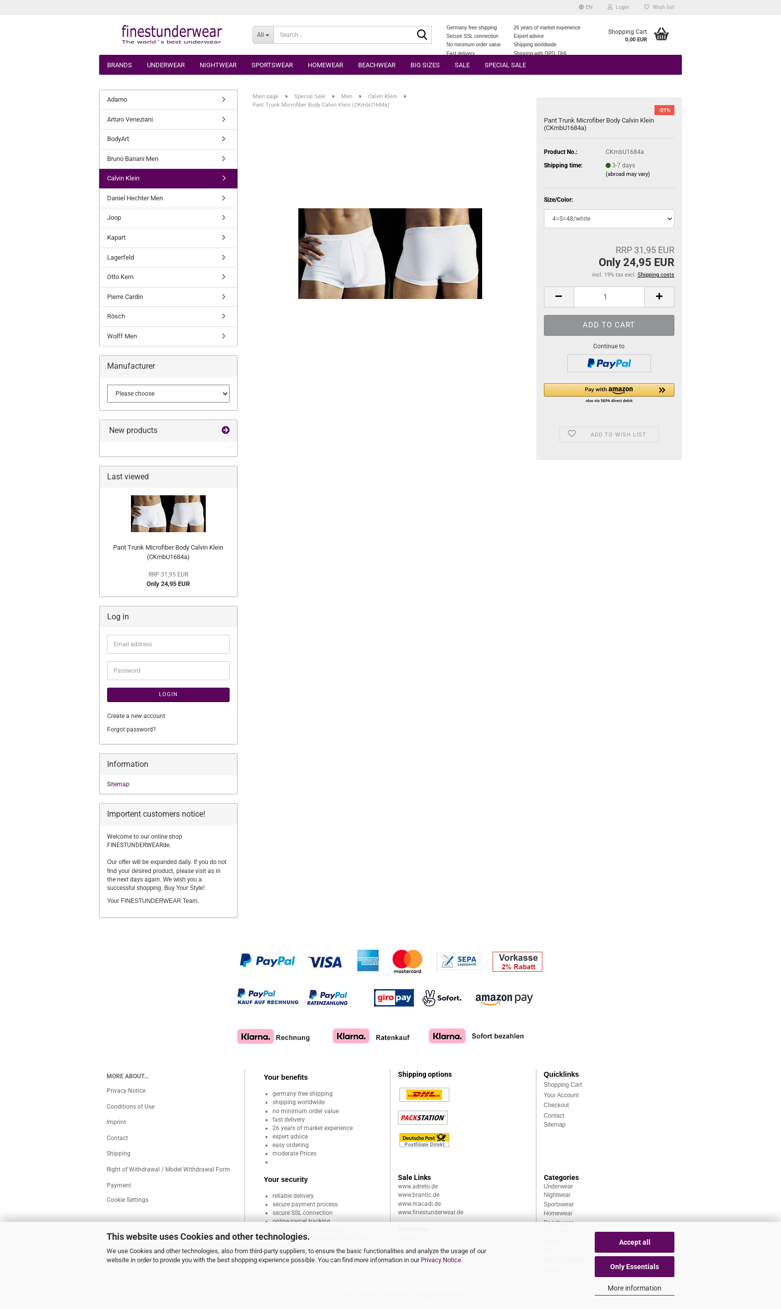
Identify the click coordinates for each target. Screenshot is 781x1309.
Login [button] (618, 7)
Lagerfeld (120, 257)
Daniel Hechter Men (135, 198)
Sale (462, 65)
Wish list (659, 7)
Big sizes (425, 65)
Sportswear (272, 65)
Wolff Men (122, 336)
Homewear (325, 65)
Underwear (166, 65)
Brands (119, 65)
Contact (117, 1138)
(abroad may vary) (628, 174)
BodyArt (118, 139)
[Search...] (263, 35)
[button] (585, 7)
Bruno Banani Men (132, 158)
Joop (114, 217)
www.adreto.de (418, 1186)
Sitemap (118, 784)
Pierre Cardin (125, 296)
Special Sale (505, 65)
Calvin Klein (123, 178)
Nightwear (218, 65)
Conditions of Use (130, 1106)
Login (168, 694)
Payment (119, 1185)
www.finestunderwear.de (430, 1212)
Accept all (635, 1242)
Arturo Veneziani (130, 119)
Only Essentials (634, 1267)
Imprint (116, 1122)
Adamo (117, 99)
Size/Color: (558, 199)
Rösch (116, 316)
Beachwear (376, 65)
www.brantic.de (418, 1194)
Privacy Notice (441, 1260)
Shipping (118, 1153)
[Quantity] (609, 297)
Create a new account (136, 716)
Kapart (116, 237)
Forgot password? (131, 729)
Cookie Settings (127, 1199)
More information (634, 1288)
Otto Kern (120, 277)
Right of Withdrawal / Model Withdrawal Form (168, 1169)
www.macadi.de (419, 1203)
